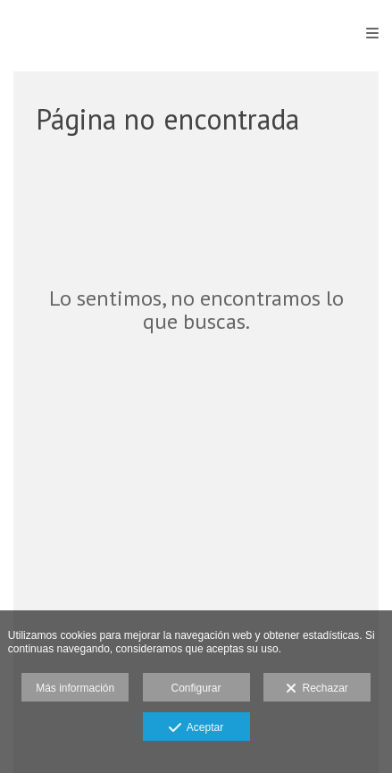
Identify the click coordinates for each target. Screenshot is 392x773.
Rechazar (317, 689)
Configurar (196, 688)
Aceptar (196, 728)
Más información (75, 688)
